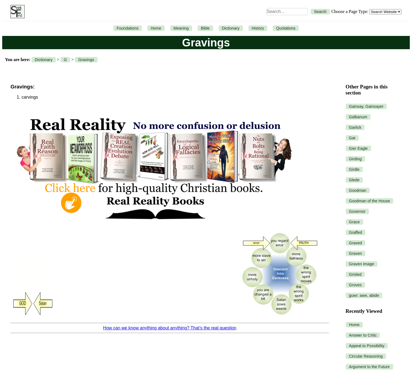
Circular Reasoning (366, 356)
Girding (355, 159)
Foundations (127, 28)
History (258, 28)
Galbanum (358, 117)
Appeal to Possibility (367, 346)
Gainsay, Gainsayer (366, 106)
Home (156, 28)
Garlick (355, 127)
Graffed (355, 232)
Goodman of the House (369, 201)
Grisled (355, 274)
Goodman (357, 190)
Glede (354, 180)
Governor (357, 211)
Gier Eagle (358, 148)
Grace (354, 222)
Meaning (181, 28)
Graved (355, 243)
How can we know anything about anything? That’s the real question (169, 328)
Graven (355, 253)
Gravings (86, 59)
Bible (205, 28)
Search (320, 11)
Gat (352, 138)
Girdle (354, 169)
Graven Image (361, 264)
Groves (355, 285)
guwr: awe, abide (364, 295)
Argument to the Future (369, 367)
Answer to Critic (363, 335)
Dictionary (231, 28)
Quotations (285, 28)
